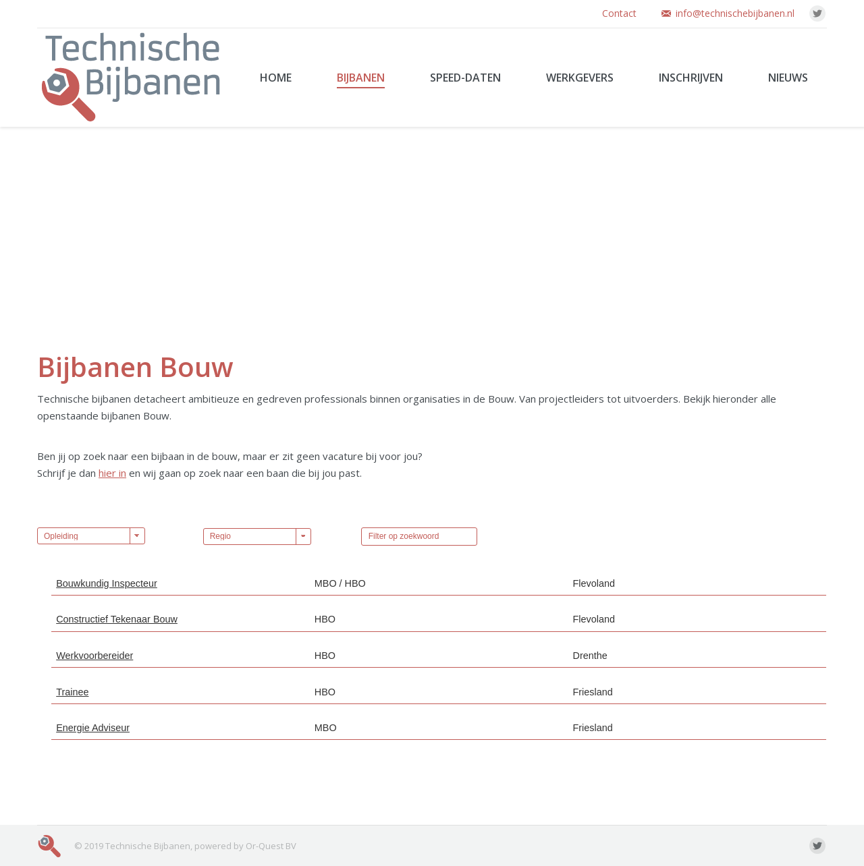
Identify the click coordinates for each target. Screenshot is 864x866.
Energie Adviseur (93, 727)
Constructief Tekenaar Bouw (117, 619)
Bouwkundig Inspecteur (106, 583)
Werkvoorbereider (94, 655)
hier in (112, 473)
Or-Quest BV (271, 846)
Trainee (72, 692)
